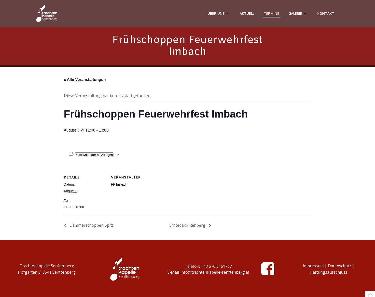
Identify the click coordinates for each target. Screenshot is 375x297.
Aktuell (247, 13)
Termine (271, 13)
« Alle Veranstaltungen (85, 79)
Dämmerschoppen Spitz (91, 225)
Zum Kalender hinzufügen (94, 155)
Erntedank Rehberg (187, 225)
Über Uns (219, 13)
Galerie (298, 13)
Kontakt (325, 13)
